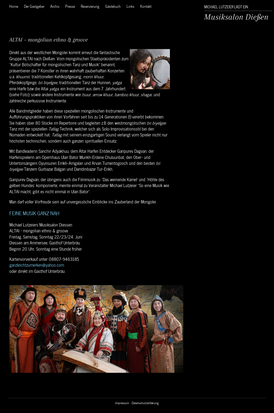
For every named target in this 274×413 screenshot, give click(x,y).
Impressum (122, 402)
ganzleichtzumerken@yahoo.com (36, 264)
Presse (70, 6)
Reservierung (90, 6)
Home (13, 6)
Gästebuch (113, 6)
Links (130, 6)
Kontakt (145, 6)
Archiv (54, 6)
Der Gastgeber (34, 6)
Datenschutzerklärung (145, 402)
